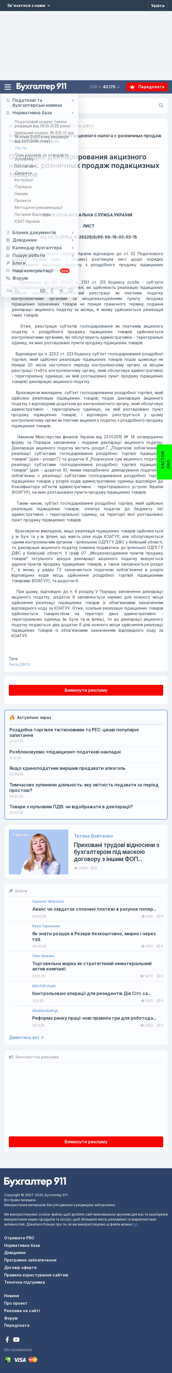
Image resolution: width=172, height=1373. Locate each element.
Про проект (16, 1303)
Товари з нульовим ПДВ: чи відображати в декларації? (71, 806)
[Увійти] (158, 5)
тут (135, 1224)
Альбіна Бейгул (45, 1011)
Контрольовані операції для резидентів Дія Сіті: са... (91, 993)
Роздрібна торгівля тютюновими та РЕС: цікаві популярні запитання (74, 732)
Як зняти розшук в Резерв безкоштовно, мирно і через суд (94, 936)
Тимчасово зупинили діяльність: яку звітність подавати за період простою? (84, 787)
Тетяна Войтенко (93, 836)
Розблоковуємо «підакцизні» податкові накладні (65, 752)
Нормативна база (22, 1245)
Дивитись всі (26, 1037)
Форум (11, 1318)
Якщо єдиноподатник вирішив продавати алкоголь (67, 768)
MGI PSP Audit (43, 986)
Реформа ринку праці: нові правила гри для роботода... (94, 1018)
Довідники (15, 1252)
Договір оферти (20, 1267)
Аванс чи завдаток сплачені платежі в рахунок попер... (94, 909)
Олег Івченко (43, 956)
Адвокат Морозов (48, 901)
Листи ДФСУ (19, 664)
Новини (11, 1295)
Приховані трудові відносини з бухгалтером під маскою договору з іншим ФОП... (116, 851)
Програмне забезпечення (30, 1260)
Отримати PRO (19, 1237)
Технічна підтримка (24, 1282)
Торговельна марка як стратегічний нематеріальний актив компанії (92, 966)
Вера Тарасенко (46, 926)
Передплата (147, 86)
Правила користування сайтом (36, 1275)
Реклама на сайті (22, 1310)
